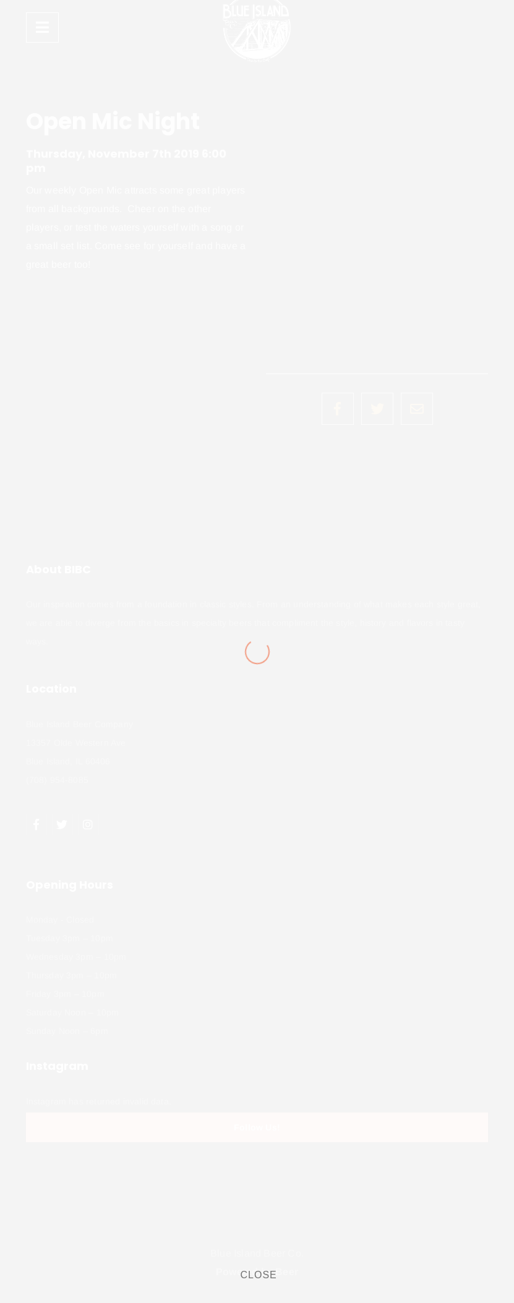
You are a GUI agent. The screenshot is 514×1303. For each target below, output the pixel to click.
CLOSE (259, 1275)
